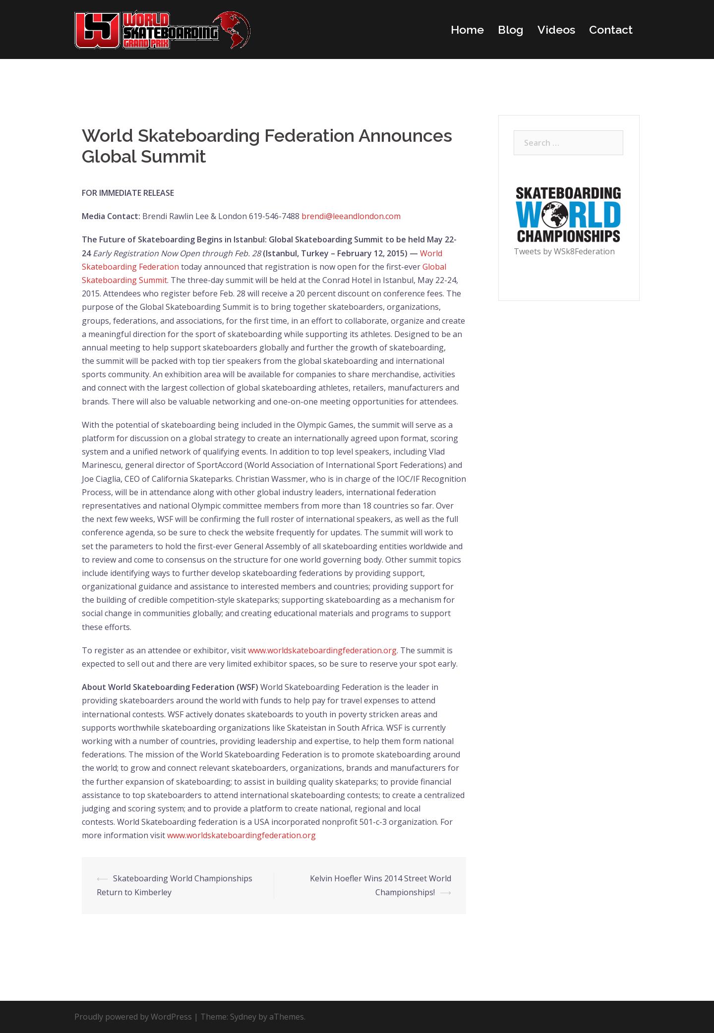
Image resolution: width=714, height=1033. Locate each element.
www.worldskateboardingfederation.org (322, 650)
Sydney (243, 1016)
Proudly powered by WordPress (133, 1016)
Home (467, 29)
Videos (556, 29)
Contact (611, 29)
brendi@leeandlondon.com (351, 216)
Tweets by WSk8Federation (564, 251)
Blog (511, 29)
